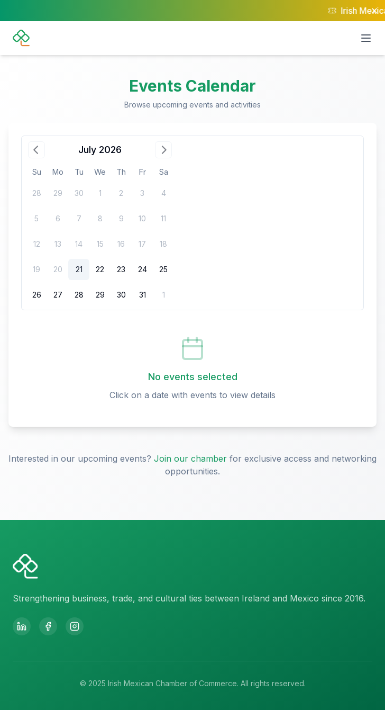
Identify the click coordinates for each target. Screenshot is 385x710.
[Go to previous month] (36, 149)
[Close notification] (374, 10)
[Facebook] (48, 626)
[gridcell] (78, 269)
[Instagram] (75, 626)
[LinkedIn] (22, 626)
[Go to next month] (163, 149)
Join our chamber (190, 458)
